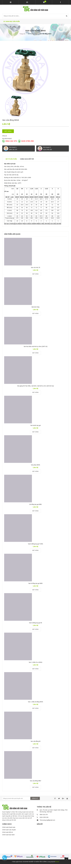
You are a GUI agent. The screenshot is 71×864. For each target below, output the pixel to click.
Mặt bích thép (35, 307)
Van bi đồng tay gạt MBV (35, 583)
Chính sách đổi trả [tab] (27, 159)
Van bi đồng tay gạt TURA (35, 544)
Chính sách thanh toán (8, 827)
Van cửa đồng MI (35, 741)
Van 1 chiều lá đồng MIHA (35, 702)
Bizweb (57, 861)
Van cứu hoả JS (35, 267)
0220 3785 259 (27, 141)
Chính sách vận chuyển (9, 829)
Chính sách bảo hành (8, 834)
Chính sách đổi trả (7, 832)
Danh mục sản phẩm (12, 21)
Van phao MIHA (35, 465)
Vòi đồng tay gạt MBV (35, 504)
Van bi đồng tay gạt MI (35, 623)
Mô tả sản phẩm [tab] (11, 159)
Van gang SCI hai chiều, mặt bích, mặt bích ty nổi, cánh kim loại (35, 386)
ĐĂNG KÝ (35, 798)
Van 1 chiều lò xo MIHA (35, 662)
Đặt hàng (8, 131)
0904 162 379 (11, 141)
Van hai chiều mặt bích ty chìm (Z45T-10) (35, 346)
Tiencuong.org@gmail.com (47, 820)
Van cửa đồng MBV (35, 781)
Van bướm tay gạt (35, 425)
